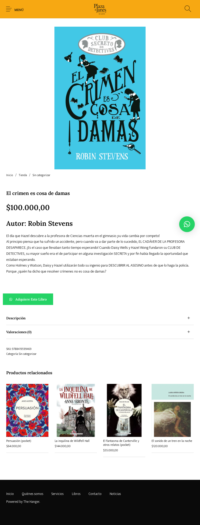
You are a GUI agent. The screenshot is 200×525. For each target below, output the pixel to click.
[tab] (100, 318)
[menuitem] (10, 494)
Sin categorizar (41, 175)
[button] (100, 299)
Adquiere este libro (31, 299)
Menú (19, 10)
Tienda (23, 175)
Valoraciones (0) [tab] (19, 332)
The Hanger (31, 502)
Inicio (9, 175)
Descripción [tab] (16, 318)
